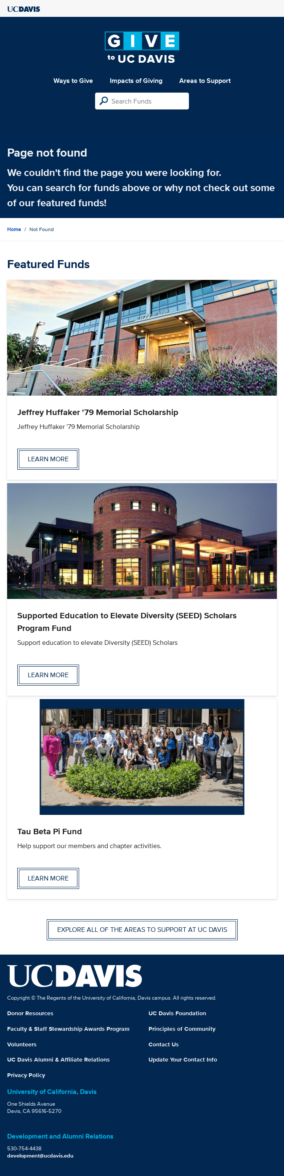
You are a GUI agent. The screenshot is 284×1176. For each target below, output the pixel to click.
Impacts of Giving (136, 80)
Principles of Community (182, 1028)
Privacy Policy (26, 1075)
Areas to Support (205, 80)
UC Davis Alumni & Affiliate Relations (58, 1059)
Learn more (48, 459)
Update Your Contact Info (183, 1059)
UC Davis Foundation (177, 1013)
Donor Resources (30, 1013)
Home (14, 229)
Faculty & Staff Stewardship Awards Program (68, 1028)
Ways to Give (73, 80)
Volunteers (22, 1044)
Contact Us (164, 1044)
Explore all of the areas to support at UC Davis (142, 929)
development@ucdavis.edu (40, 1156)
